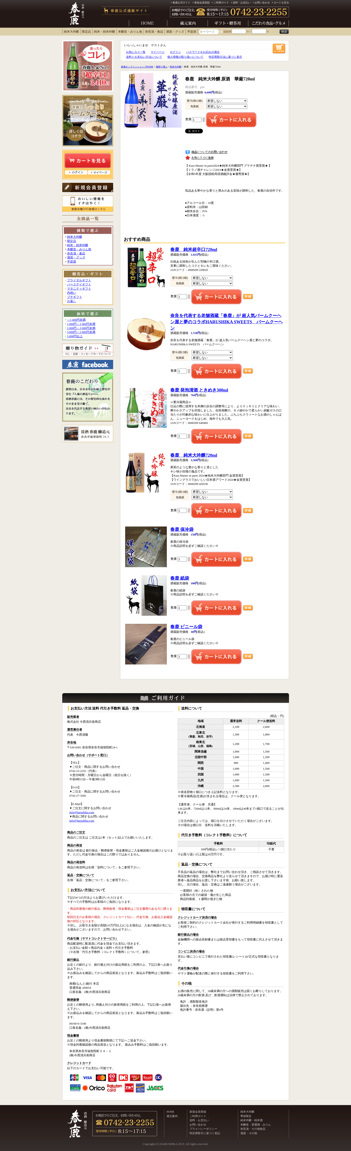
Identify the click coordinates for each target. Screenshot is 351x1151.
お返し (71, 301)
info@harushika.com (81, 812)
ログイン (175, 52)
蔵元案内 (172, 1116)
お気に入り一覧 (136, 52)
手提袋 (191, 31)
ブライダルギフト (79, 280)
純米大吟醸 (71, 31)
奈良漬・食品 (154, 31)
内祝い (71, 292)
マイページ (158, 52)
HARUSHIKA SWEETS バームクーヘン (226, 322)
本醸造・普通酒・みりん (255, 1124)
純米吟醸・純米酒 (251, 1120)
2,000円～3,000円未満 (81, 328)
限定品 (86, 31)
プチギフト (74, 297)
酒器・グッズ (175, 31)
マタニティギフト (79, 288)
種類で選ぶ (162, 66)
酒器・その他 (248, 1133)
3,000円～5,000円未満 (81, 332)
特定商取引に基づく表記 (204, 1133)
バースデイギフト (79, 284)
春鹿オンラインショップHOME (137, 66)
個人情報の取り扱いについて (185, 56)
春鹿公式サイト (181, 2)
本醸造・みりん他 (130, 31)
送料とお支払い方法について (144, 56)
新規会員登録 (202, 2)
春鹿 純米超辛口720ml (193, 249)
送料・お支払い (242, 2)
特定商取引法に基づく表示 (225, 56)
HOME (170, 1111)
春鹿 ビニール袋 (186, 626)
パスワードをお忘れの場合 (203, 52)
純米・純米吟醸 (104, 31)
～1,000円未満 (76, 319)
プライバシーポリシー (203, 1128)
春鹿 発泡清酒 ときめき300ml (199, 390)
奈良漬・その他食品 (252, 1128)
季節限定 (246, 1116)
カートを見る (281, 2)
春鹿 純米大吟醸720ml (193, 455)
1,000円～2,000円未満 (81, 324)
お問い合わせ (262, 2)
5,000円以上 (75, 336)
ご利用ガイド (221, 2)
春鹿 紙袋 (179, 578)
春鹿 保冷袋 (181, 529)
